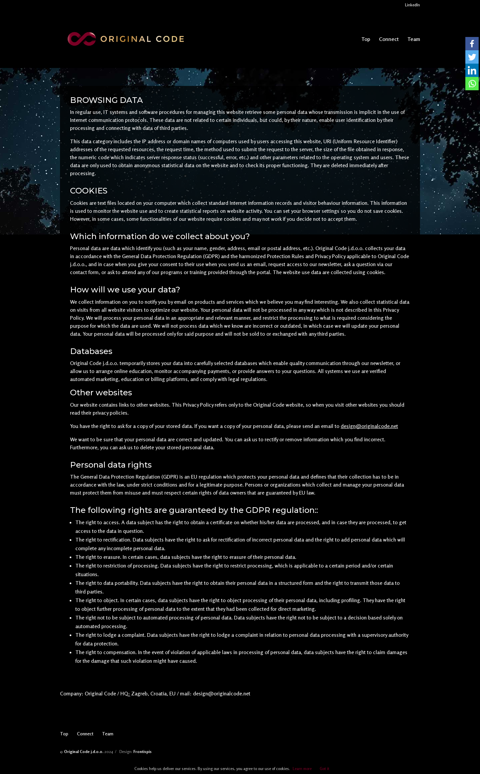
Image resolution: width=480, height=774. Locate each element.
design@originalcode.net (369, 426)
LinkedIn (412, 5)
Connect (389, 39)
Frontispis (142, 751)
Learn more (302, 768)
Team (413, 39)
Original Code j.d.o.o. (83, 751)
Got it (324, 768)
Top (365, 39)
